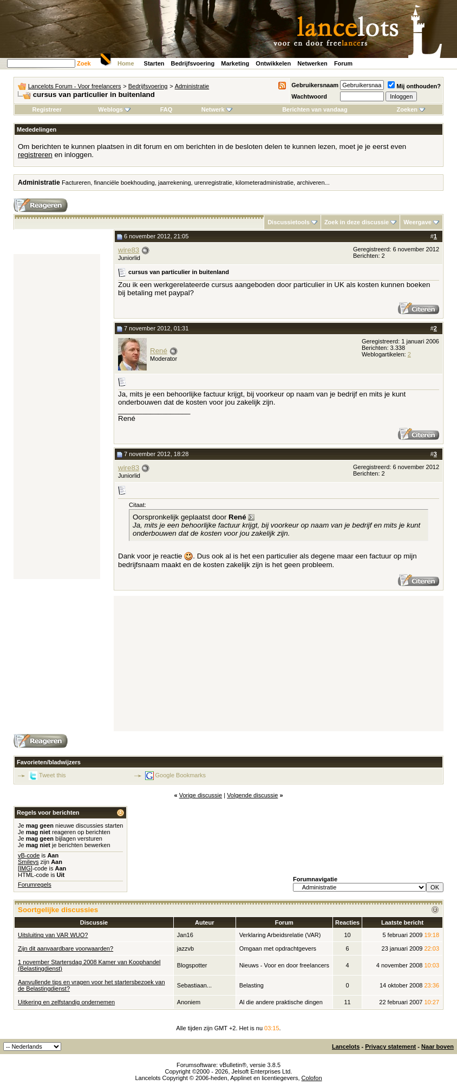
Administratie (192, 86)
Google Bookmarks (180, 775)
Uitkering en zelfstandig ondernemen (66, 1002)
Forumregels (34, 884)
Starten (154, 63)
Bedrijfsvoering (193, 63)
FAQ (166, 109)
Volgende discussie (252, 795)
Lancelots (346, 1046)
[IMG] (25, 868)
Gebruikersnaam (314, 85)
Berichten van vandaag (314, 109)
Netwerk (216, 109)
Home (125, 63)
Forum (343, 63)
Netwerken (312, 63)
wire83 (128, 250)
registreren (35, 155)
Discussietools (288, 222)
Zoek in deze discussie (356, 222)
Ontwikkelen (273, 63)
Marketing (235, 63)
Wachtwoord (309, 96)
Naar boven (437, 1046)
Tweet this (52, 775)
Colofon (312, 1078)
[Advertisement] (57, 416)
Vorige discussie (201, 795)
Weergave (417, 222)
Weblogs (114, 109)
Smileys (28, 862)
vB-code (29, 855)
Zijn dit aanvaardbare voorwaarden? (65, 948)
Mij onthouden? (414, 86)
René (158, 351)
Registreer (47, 109)
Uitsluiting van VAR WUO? (53, 935)
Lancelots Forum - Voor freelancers (74, 86)
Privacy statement (390, 1046)
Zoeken (411, 109)
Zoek (84, 63)
